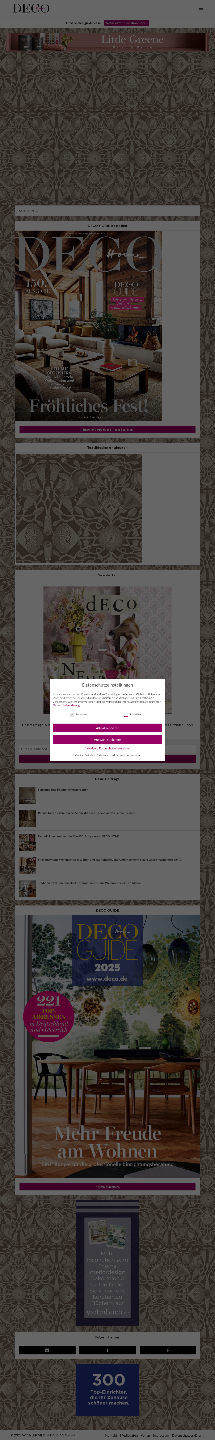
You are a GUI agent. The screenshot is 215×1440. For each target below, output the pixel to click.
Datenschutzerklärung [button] (110, 755)
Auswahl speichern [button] (107, 739)
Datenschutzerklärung (66, 705)
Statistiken (133, 714)
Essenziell (78, 714)
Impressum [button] (133, 755)
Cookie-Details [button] (84, 755)
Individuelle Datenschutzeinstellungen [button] (107, 748)
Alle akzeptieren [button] (107, 728)
